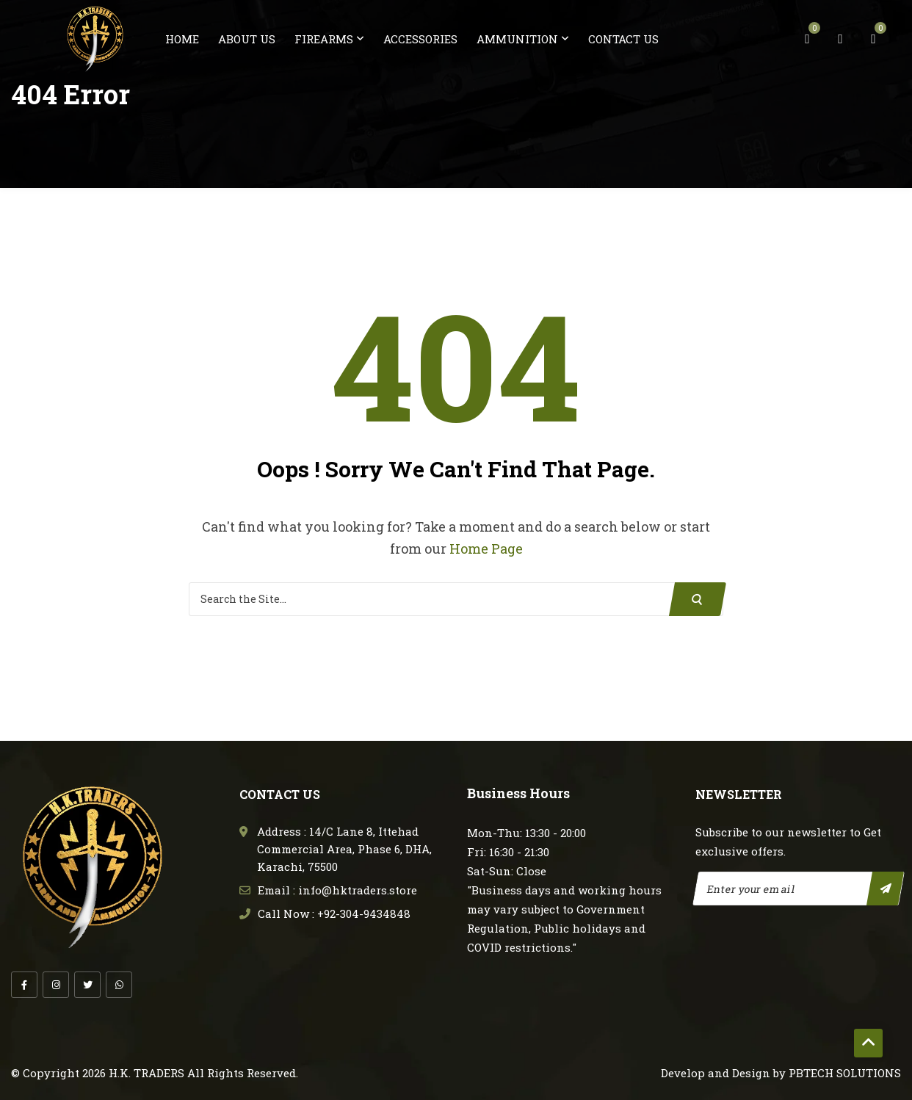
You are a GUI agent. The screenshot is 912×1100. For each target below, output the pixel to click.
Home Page (486, 548)
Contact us (623, 39)
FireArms (323, 39)
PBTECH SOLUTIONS (845, 1072)
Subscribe (885, 888)
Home (182, 39)
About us (246, 39)
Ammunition (517, 39)
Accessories (420, 39)
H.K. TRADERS (146, 1072)
